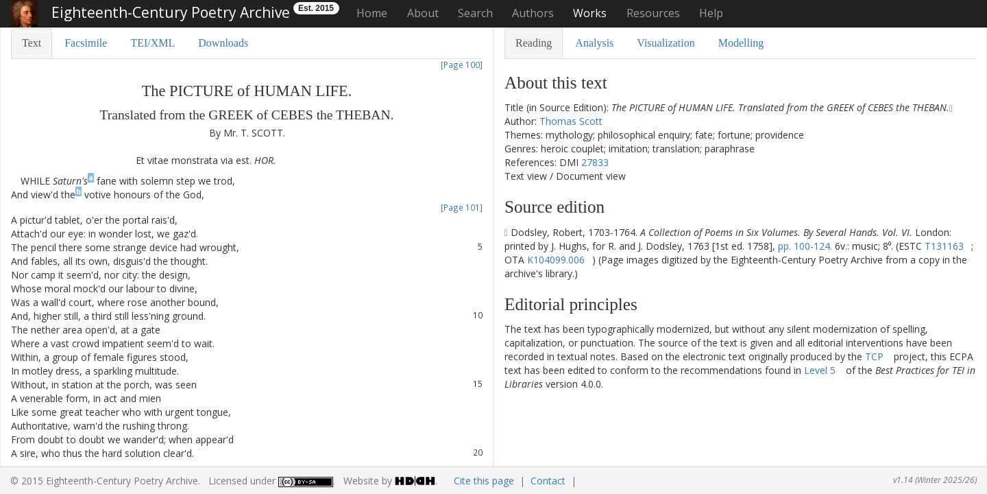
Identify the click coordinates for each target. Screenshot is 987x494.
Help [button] (711, 13)
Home (371, 13)
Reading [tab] (533, 43)
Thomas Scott (570, 121)
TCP (874, 356)
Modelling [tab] (741, 43)
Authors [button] (533, 13)
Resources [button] (653, 13)
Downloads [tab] (223, 43)
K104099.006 (556, 259)
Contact (548, 480)
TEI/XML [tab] (152, 43)
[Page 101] (462, 207)
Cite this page (484, 480)
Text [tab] (31, 43)
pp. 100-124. (805, 245)
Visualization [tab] (665, 43)
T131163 (944, 245)
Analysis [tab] (594, 43)
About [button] (423, 13)
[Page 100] (462, 64)
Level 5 (820, 370)
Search (475, 13)
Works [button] (590, 13)
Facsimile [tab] (85, 43)
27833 (595, 162)
